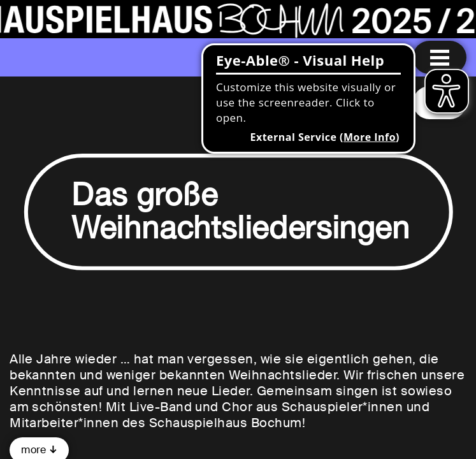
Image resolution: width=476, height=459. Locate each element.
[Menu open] (439, 57)
